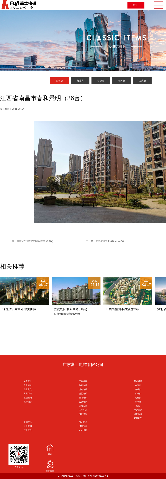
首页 (50, 454)
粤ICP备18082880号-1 (98, 476)
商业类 (80, 80)
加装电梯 (83, 414)
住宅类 (59, 80)
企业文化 (28, 389)
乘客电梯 (83, 385)
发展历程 (28, 393)
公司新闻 (28, 426)
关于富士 (28, 381)
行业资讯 (28, 430)
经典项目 (138, 381)
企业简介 (28, 385)
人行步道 (83, 410)
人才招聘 (83, 430)
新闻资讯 (28, 422)
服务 (138, 406)
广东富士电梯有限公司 (83, 364)
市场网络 (138, 418)
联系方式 (138, 410)
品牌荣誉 (28, 402)
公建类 (100, 80)
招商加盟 (83, 426)
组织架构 (28, 397)
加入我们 (83, 422)
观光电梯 (83, 389)
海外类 (121, 80)
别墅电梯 (83, 393)
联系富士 (50, 471)
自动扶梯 (83, 406)
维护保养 (138, 414)
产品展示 (83, 381)
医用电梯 (83, 397)
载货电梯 (83, 402)
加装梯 (142, 80)
